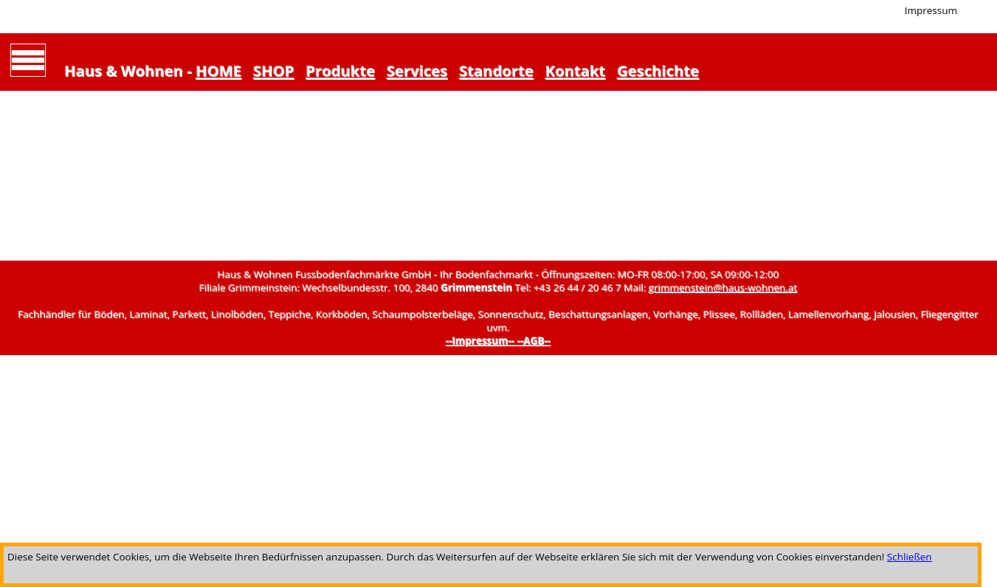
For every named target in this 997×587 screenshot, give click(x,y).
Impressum (931, 10)
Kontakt (575, 71)
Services (417, 71)
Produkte (341, 71)
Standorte (497, 71)
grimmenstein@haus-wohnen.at (723, 288)
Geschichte (659, 71)
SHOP (273, 71)
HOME (219, 71)
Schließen (909, 556)
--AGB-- (534, 341)
